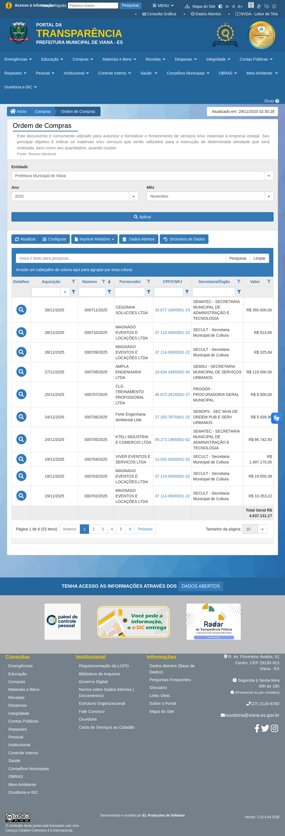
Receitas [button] (156, 59)
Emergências (20, 665)
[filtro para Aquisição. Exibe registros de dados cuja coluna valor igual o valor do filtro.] (46, 292)
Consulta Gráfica (159, 14)
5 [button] (121, 529)
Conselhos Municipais (28, 768)
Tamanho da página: (223, 529)
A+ (240, 6)
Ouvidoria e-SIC (23, 792)
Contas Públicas (23, 721)
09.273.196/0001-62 (172, 439)
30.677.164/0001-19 (172, 310)
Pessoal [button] (45, 73)
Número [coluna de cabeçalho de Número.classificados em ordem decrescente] (89, 281)
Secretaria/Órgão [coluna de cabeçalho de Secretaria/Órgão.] (214, 281)
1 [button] (84, 529)
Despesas (17, 705)
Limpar (260, 258)
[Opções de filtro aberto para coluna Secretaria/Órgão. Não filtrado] (239, 281)
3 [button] (103, 529)
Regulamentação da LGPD (104, 665)
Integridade (18, 713)
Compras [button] (83, 59)
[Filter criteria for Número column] (109, 292)
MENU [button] (163, 5)
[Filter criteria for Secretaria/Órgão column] (239, 292)
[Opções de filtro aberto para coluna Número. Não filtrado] (103, 281)
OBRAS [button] (228, 73)
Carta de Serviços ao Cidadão (107, 727)
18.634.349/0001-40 (172, 372)
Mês (150, 187)
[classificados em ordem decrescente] (109, 281)
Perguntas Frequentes (170, 679)
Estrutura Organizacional (102, 703)
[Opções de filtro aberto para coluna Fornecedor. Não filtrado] (149, 281)
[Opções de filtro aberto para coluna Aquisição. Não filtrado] (73, 281)
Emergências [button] (18, 59)
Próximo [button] (145, 529)
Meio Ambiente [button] (263, 73)
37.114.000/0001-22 (172, 332)
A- (228, 6)
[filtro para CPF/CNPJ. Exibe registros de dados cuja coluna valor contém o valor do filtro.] (168, 292)
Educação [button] (52, 59)
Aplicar (142, 217)
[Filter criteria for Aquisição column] (73, 292)
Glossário (158, 687)
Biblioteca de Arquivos (99, 673)
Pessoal (15, 737)
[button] (269, 175)
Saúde (14, 760)
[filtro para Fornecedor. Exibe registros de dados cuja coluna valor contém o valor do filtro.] (130, 292)
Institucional (19, 744)
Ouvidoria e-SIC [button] (21, 87)
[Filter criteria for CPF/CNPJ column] (187, 292)
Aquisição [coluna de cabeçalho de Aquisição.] (51, 281)
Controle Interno (23, 752)
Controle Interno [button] (115, 73)
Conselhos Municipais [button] (188, 73)
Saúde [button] (149, 73)
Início (18, 111)
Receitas (16, 697)
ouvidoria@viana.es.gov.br (252, 715)
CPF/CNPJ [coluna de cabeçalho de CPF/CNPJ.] (172, 281)
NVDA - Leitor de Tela (256, 14)
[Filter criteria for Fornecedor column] (149, 292)
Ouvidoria (88, 719)
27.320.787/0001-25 (172, 417)
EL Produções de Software (163, 815)
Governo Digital (93, 681)
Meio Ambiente (22, 784)
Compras (43, 111)
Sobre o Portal (162, 703)
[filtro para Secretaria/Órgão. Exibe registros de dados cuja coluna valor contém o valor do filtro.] (213, 292)
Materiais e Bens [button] (119, 59)
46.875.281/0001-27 (172, 394)
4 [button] (112, 529)
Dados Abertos (205, 14)
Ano (15, 187)
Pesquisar (130, 5)
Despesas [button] (186, 59)
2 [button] (93, 529)
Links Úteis (159, 695)
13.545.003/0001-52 (172, 459)
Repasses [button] (16, 73)
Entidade (19, 167)
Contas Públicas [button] (257, 59)
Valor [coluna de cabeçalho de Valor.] (255, 281)
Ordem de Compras (78, 111)
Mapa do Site (200, 6)
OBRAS (15, 776)
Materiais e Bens (24, 689)
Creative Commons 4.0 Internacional (44, 830)
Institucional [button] (77, 73)
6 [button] (130, 529)
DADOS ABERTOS (201, 586)
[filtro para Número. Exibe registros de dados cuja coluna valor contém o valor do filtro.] (92, 292)
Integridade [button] (219, 59)
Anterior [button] (70, 529)
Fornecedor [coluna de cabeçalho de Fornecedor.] (130, 281)
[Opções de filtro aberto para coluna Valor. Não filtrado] (269, 281)
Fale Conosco (92, 711)
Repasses (17, 729)
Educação (17, 673)
